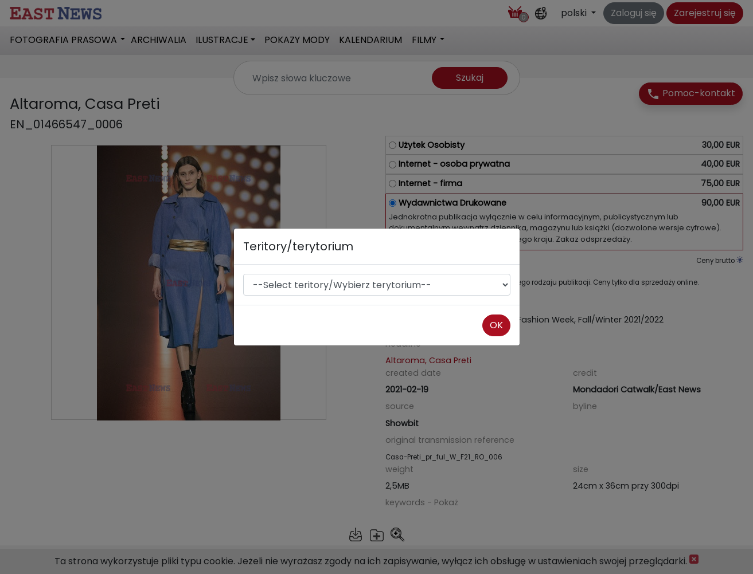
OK (496, 325)
